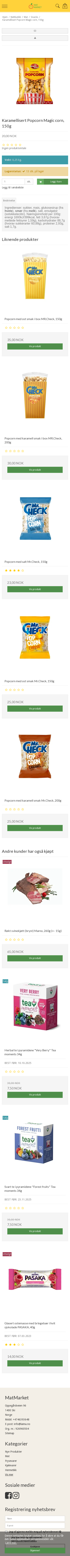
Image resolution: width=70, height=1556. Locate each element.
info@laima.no (22, 1424)
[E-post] (35, 1525)
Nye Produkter (13, 1451)
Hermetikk (11, 1470)
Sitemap (9, 1433)
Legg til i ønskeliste (13, 187)
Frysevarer (11, 1460)
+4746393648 (21, 1419)
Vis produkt (35, 346)
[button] (35, 30)
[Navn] (35, 1518)
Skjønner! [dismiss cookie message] (35, 1550)
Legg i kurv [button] (49, 182)
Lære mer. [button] (11, 1542)
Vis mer (9, 1474)
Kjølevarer (10, 1465)
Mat (7, 1456)
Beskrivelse (9, 200)
